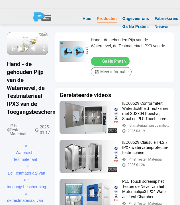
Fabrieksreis (166, 18)
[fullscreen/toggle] (43, 48)
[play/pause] (18, 48)
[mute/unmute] (34, 48)
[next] (25, 48)
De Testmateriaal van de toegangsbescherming (26, 174)
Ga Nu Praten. (135, 26)
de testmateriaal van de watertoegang (25, 201)
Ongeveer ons (135, 18)
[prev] (12, 48)
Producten (106, 18)
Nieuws (161, 26)
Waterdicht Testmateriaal (25, 153)
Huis (87, 18)
